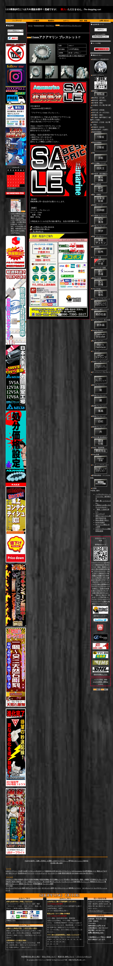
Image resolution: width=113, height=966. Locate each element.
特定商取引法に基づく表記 (30, 956)
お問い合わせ (104, 21)
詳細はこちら (11, 920)
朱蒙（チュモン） (100, 241)
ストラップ (100, 355)
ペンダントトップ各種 (69, 882)
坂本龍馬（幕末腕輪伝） (100, 178)
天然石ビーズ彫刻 (12, 879)
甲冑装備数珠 (37, 884)
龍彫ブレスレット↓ (100, 389)
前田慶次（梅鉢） (98, 115)
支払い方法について (49, 956)
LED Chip (82, 873)
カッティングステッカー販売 (15, 888)
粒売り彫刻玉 (16, 882)
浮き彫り (67, 879)
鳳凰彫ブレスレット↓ (100, 410)
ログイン (66, 21)
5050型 (20, 871)
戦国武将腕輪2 (100, 147)
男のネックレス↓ (100, 345)
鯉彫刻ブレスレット (100, 400)
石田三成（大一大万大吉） (101, 112)
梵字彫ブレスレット (100, 230)
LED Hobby (75, 873)
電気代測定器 (66, 873)
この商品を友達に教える (41, 229)
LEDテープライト (100, 82)
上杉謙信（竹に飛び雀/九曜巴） (100, 106)
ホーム (30, 25)
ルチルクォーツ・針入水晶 (100, 324)
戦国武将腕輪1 (100, 136)
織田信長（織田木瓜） (99, 100)
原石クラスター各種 (100, 272)
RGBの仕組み (100, 522)
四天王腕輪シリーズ (100, 167)
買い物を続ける (38, 231)
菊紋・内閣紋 (100, 199)
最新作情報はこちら (100, 674)
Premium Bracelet (39, 25)
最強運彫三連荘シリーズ (100, 314)
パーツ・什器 (100, 261)
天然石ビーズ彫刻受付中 (100, 66)
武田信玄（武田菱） (99, 110)
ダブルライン (66, 871)
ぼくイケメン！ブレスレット (100, 377)
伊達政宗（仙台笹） (99, 127)
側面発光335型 (50, 871)
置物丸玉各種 (100, 282)
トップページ (17, 21)
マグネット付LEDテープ (36, 871)
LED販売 (36, 21)
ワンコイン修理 (48, 884)
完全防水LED (22, 873)
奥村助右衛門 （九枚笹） (100, 129)
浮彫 (100, 157)
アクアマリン (50, 25)
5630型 (25, 871)
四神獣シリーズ (100, 209)
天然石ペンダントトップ (100, 366)
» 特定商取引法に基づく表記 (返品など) (71, 56)
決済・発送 (83, 21)
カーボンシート (87, 888)
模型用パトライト (75, 888)
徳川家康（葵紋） (98, 103)
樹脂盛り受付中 (23, 879)
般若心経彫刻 (100, 188)
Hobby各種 (100, 459)
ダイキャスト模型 (48, 888)
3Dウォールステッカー (33, 888)
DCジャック (13, 873)
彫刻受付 (51, 21)
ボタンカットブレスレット (100, 303)
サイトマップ (100, 514)
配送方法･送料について (66, 956)
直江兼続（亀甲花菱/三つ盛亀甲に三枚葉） (100, 118)
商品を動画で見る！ (102, 520)
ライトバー (31, 873)
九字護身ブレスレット (100, 220)
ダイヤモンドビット (61, 888)
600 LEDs (58, 871)
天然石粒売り (75, 879)
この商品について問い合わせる (43, 227)
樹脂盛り (100, 93)
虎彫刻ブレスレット (100, 431)
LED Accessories (77, 871)
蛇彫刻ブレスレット (100, 420)
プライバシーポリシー (95, 911)
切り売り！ (90, 873)
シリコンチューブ (41, 873)
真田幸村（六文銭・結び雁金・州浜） (100, 123)
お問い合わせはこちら (95, 932)
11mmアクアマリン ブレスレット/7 (68, 25)
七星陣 (94, 488)
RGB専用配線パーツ (89, 871)
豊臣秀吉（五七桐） (99, 98)
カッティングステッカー (100, 469)
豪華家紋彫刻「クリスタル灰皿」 (100, 480)
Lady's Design (100, 293)
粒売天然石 (100, 251)
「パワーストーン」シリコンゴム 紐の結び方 (103, 496)
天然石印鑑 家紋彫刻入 (100, 441)
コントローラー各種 (54, 873)
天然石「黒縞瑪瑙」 (100, 450)
